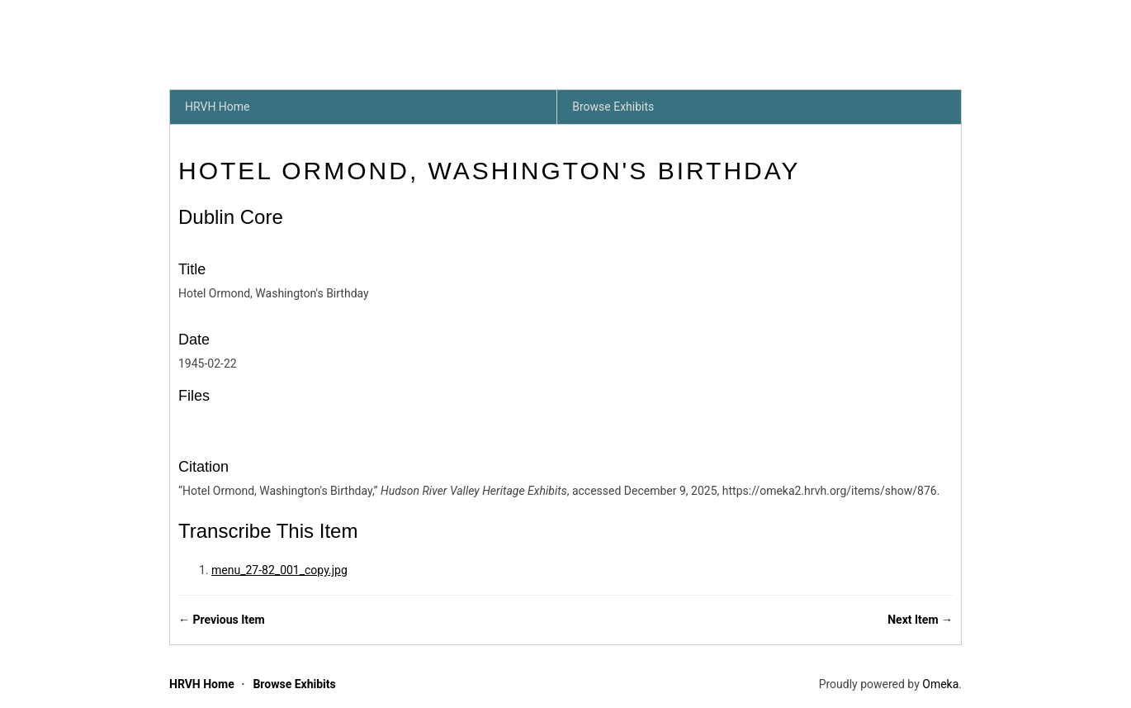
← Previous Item (221, 619)
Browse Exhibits (613, 106)
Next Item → (920, 619)
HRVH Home (217, 106)
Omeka (940, 684)
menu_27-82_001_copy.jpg (279, 570)
